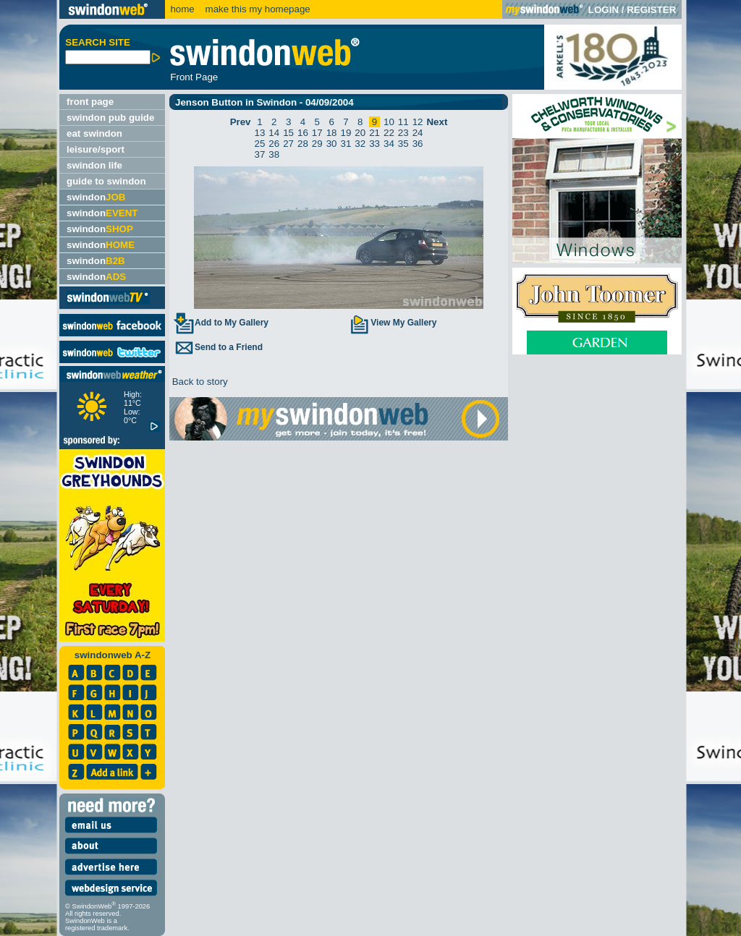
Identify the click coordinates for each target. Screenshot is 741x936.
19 (346, 132)
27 (288, 143)
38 (273, 154)
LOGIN (603, 9)
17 (317, 132)
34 (389, 143)
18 (331, 132)
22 (389, 132)
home (182, 9)
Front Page (194, 77)
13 (260, 132)
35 (403, 143)
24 (417, 132)
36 (417, 143)
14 (273, 132)
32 (360, 143)
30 (331, 143)
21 (374, 132)
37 (260, 154)
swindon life (94, 165)
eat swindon (94, 133)
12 (417, 121)
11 (403, 121)
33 (374, 143)
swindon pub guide (110, 117)
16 (302, 132)
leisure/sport (95, 149)
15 (288, 132)
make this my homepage (256, 9)
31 (346, 143)
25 (260, 143)
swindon (96, 197)
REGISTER (651, 9)
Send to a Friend (218, 347)
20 (360, 132)
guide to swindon (106, 181)
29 (317, 143)
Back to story (198, 381)
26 (273, 143)
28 (302, 143)
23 (403, 132)
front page (90, 101)
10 (389, 121)
